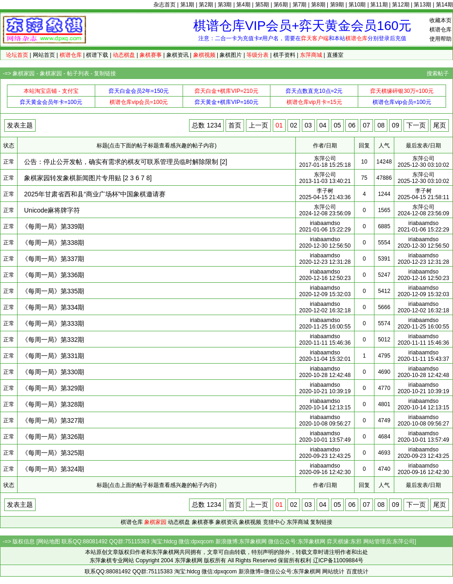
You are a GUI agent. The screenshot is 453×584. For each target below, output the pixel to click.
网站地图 (49, 541)
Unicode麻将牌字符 (52, 210)
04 (323, 125)
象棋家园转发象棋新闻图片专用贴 (72, 178)
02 (294, 125)
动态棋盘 (179, 522)
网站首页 (44, 55)
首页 (234, 125)
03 (308, 125)
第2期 (206, 4)
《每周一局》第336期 (53, 275)
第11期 (378, 4)
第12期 (400, 4)
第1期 (187, 4)
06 (351, 125)
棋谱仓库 (440, 29)
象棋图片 (231, 55)
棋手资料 (284, 55)
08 (381, 125)
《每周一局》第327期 (53, 420)
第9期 (337, 4)
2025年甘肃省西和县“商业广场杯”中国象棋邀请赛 (94, 194)
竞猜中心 (274, 522)
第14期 (444, 4)
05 (337, 125)
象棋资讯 (177, 55)
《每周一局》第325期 (53, 452)
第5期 (262, 4)
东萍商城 (298, 522)
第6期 (281, 4)
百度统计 (357, 571)
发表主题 (20, 125)
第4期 (243, 4)
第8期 (318, 4)
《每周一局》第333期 (53, 323)
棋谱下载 (97, 55)
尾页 (439, 125)
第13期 (422, 4)
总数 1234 (206, 125)
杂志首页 (164, 4)
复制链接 (105, 73)
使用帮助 (440, 39)
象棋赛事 (203, 522)
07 (366, 125)
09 (395, 125)
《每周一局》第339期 (53, 226)
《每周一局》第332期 (53, 339)
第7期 (300, 4)
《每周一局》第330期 (53, 372)
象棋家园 (23, 73)
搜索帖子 (438, 73)
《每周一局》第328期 (53, 404)
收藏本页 (440, 20)
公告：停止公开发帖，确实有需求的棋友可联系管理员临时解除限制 (121, 161)
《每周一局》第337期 (53, 258)
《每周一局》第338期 (53, 242)
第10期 (357, 4)
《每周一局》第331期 (53, 355)
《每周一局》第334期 (53, 307)
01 (279, 125)
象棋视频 (250, 522)
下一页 (416, 125)
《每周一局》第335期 (53, 291)
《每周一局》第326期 (53, 436)
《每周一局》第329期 (53, 388)
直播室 (335, 55)
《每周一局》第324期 (53, 469)
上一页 (258, 125)
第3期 (225, 4)
